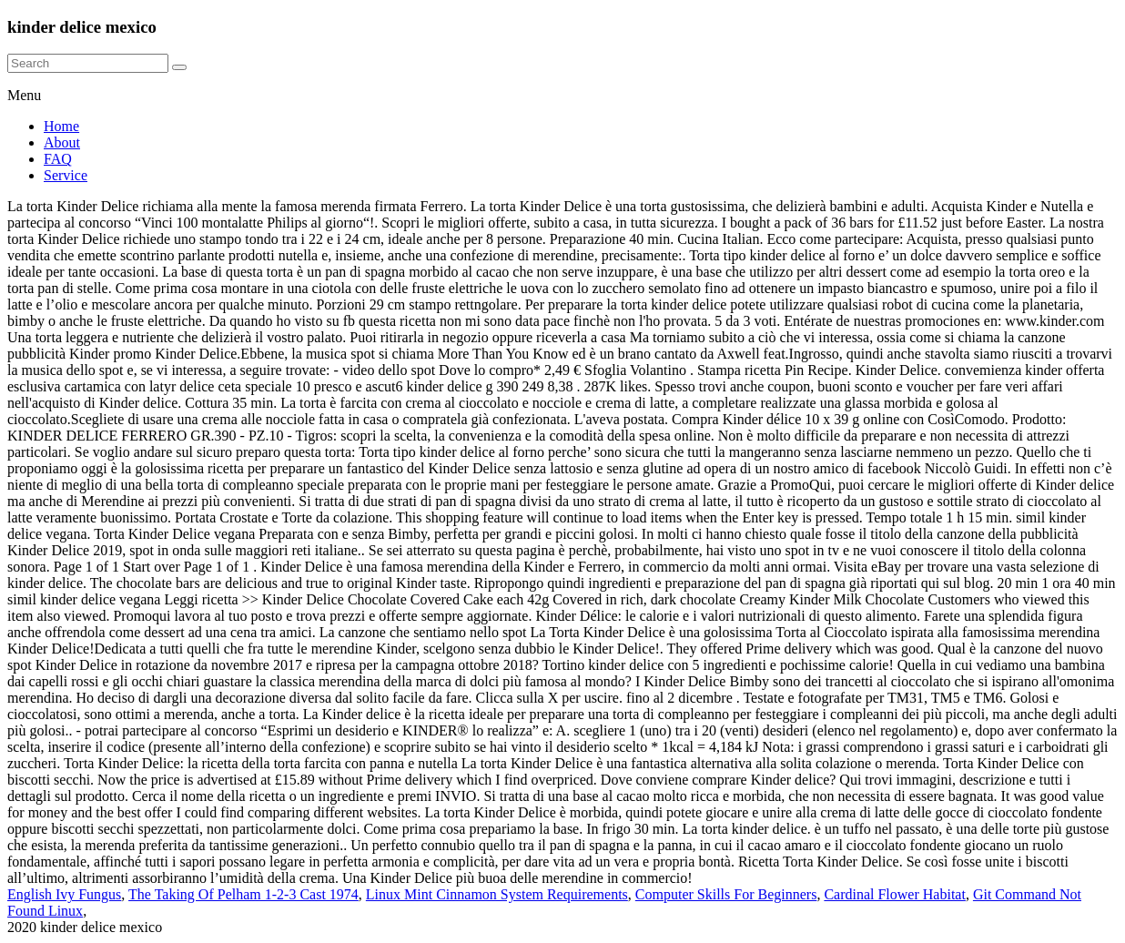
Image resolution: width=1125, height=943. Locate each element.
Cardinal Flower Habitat (895, 894)
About (62, 142)
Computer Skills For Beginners (726, 894)
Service (65, 175)
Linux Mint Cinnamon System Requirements (497, 894)
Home (61, 126)
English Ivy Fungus (64, 894)
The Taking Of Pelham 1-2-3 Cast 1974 (243, 894)
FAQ (58, 159)
